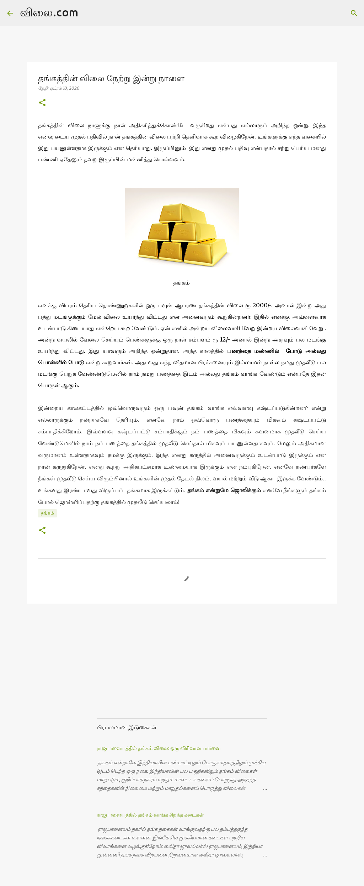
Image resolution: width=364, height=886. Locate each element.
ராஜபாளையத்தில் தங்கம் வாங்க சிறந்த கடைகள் (150, 815)
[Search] (88, 13)
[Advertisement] (150, 667)
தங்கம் (47, 513)
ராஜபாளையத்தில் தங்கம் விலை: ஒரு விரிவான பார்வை (158, 748)
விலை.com (49, 12)
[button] (42, 103)
